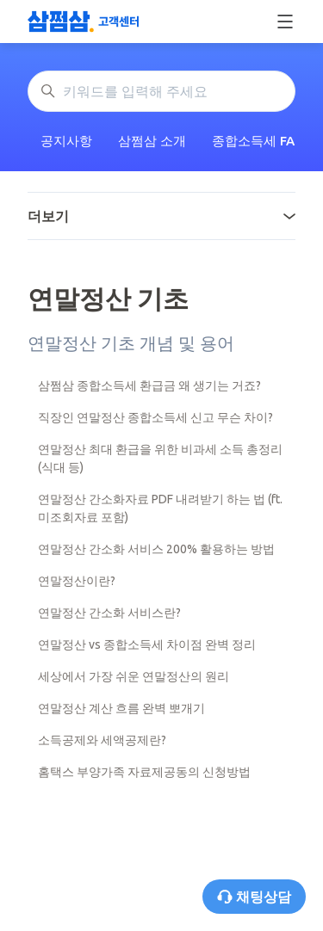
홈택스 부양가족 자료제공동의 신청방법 (144, 772)
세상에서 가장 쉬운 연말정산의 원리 (133, 676)
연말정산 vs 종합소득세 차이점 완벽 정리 (147, 644)
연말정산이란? (76, 581)
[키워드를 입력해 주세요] (161, 91)
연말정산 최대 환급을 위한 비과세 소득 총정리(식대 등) (160, 458)
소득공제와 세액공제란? (102, 740)
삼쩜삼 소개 (152, 140)
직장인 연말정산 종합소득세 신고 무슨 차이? (155, 417)
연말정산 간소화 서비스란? (109, 613)
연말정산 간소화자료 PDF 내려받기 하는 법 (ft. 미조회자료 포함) (160, 508)
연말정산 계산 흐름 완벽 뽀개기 (121, 708)
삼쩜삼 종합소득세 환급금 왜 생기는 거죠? (149, 385)
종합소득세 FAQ (258, 140)
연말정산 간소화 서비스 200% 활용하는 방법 (156, 549)
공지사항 (66, 140)
